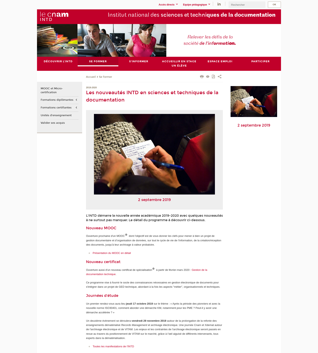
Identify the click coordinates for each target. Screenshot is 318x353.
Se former (105, 77)
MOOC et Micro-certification (52, 90)
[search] (247, 4)
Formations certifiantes (56, 107)
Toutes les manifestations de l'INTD (113, 346)
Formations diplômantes (57, 100)
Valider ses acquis (53, 123)
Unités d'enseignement (56, 115)
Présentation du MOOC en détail (112, 253)
